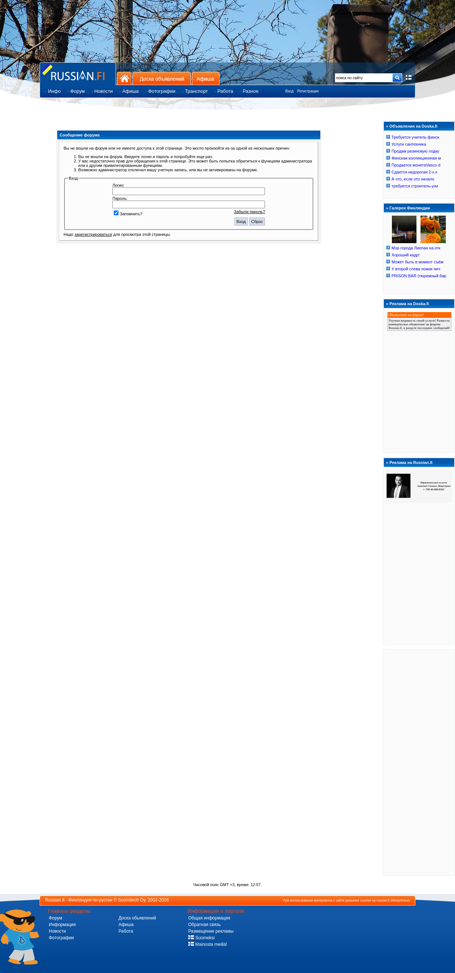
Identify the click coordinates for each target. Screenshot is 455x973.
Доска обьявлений (137, 918)
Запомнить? (128, 214)
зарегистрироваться (93, 234)
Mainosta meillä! (207, 944)
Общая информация (209, 918)
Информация (62, 924)
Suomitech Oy (131, 900)
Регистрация (307, 91)
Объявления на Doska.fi (413, 126)
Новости (57, 931)
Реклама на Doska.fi (409, 303)
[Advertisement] (419, 762)
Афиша (205, 78)
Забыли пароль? (249, 211)
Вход (289, 91)
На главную (124, 78)
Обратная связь (204, 924)
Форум (55, 918)
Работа (126, 931)
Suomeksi (201, 937)
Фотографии (61, 937)
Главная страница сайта (78, 73)
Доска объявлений (161, 78)
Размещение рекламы (211, 931)
